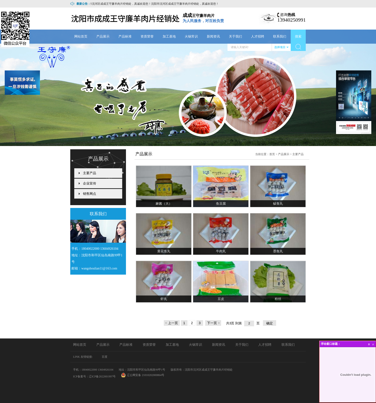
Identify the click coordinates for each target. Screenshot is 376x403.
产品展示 (103, 36)
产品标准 (125, 36)
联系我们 (279, 36)
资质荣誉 (147, 36)
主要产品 (89, 173)
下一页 (212, 323)
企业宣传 (89, 183)
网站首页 (80, 36)
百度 (104, 356)
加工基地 (169, 36)
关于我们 (235, 36)
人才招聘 (257, 36)
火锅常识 (191, 36)
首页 (272, 154)
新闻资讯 (213, 36)
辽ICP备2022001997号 (102, 376)
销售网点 (89, 194)
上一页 (173, 323)
